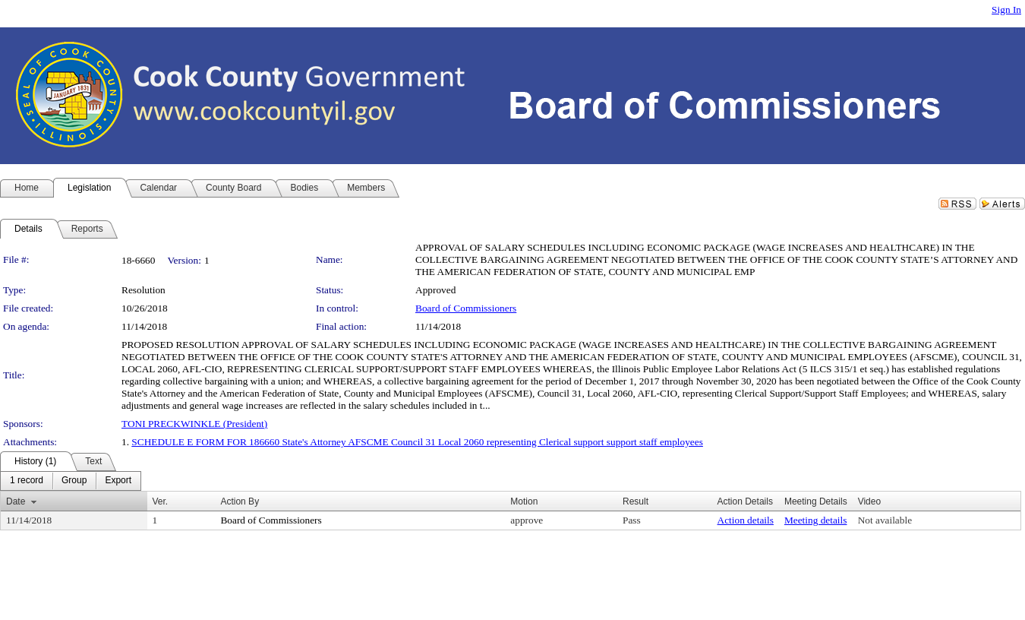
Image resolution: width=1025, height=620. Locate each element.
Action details (746, 520)
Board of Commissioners (465, 308)
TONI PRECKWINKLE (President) (194, 423)
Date (15, 501)
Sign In (1006, 9)
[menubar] (70, 481)
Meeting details (815, 520)
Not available (885, 520)
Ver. (161, 501)
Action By (239, 501)
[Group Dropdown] (74, 481)
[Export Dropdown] (118, 481)
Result (635, 501)
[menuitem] (26, 481)
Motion (524, 501)
